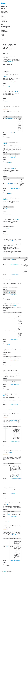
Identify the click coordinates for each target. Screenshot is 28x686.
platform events (10, 61)
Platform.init (12, 132)
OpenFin (4, 571)
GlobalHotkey (3, 30)
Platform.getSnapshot (14, 404)
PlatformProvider (4, 21)
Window (2, 24)
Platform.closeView (13, 294)
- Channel (3, 32)
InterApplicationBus (4, 31)
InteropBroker (3, 17)
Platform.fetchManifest (14, 384)
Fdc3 (2, 15)
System (2, 39)
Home (3, 3)
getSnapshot (5, 252)
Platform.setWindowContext (15, 560)
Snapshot (12, 259)
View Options (15, 476)
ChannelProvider (4, 11)
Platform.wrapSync (13, 229)
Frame (2, 16)
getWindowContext (14, 534)
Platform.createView (14, 339)
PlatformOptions (12, 155)
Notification (3, 20)
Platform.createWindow (14, 360)
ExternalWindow (4, 13)
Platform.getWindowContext (15, 441)
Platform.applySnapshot (14, 274)
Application (3, 8)
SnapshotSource (4, 38)
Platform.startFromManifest (15, 188)
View (15, 305)
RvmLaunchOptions (11, 183)
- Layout (2, 36)
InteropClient (3, 19)
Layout (4, 66)
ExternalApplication (4, 12)
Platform (2, 35)
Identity (7, 208)
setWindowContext (13, 420)
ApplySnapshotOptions (14, 264)
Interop (2, 34)
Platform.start (12, 157)
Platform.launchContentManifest (16, 478)
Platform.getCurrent (13, 81)
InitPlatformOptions (9, 118)
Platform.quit (12, 493)
